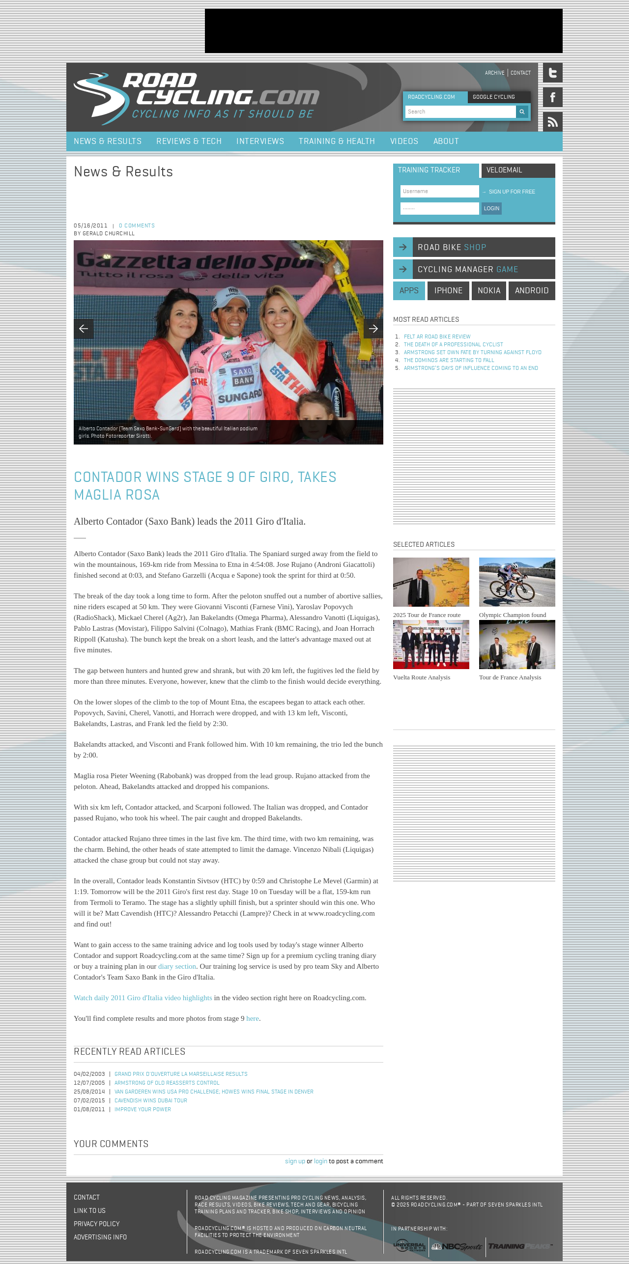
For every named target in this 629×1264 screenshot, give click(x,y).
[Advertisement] (384, 31)
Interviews (260, 141)
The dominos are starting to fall (449, 361)
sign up (295, 1161)
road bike (452, 247)
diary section (177, 966)
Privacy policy (96, 1224)
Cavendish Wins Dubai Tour (150, 1101)
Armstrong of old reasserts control (167, 1083)
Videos (404, 141)
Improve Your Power (142, 1110)
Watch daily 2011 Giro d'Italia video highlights (143, 998)
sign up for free (508, 192)
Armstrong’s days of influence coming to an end (471, 368)
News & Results (108, 141)
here (252, 1018)
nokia (489, 290)
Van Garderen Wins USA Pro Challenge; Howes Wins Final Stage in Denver (214, 1092)
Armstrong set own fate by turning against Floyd (473, 353)
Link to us (90, 1211)
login (320, 1161)
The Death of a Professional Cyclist (453, 345)
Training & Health (337, 141)
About (446, 141)
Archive (495, 73)
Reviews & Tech (189, 141)
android (532, 290)
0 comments (137, 226)
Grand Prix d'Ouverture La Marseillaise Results (181, 1074)
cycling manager (468, 269)
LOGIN (491, 208)
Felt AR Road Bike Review (437, 337)
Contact (521, 73)
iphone (448, 290)
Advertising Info (100, 1237)
